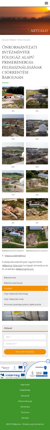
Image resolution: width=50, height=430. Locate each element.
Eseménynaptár (14, 316)
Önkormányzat (25, 401)
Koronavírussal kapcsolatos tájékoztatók (22, 304)
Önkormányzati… (24, 40)
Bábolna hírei (10, 277)
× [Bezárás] (25, 364)
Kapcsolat (25, 384)
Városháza (25, 407)
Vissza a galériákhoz (14, 255)
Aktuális (5, 40)
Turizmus (25, 412)
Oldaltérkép (25, 390)
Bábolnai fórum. (25, 269)
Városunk (25, 396)
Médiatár (12, 40)
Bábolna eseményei (13, 283)
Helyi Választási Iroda (13, 299)
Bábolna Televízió (12, 265)
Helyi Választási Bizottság (16, 294)
